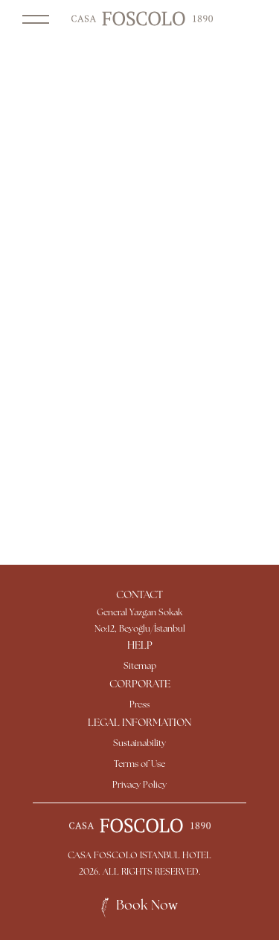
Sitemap (140, 666)
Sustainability (139, 743)
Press (139, 705)
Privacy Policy (139, 785)
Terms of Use (139, 764)
